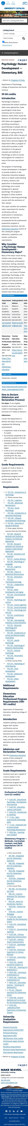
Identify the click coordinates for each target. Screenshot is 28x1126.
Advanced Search (7, 45)
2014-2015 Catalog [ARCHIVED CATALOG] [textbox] (15, 21)
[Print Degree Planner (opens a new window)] (18, 60)
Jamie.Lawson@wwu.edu (9, 1083)
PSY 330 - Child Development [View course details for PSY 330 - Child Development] (11, 670)
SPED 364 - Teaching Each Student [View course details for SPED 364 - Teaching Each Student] (15, 833)
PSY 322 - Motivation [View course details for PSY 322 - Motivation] (14, 577)
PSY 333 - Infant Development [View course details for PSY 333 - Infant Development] (12, 680)
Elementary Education (10, 229)
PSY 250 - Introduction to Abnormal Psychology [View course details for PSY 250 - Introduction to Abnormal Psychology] (15, 514)
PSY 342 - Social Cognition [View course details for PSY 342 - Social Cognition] (17, 605)
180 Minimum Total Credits (13, 1038)
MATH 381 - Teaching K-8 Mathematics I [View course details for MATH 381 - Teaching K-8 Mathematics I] (17, 968)
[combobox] (14, 21)
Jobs (6, 1118)
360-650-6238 (5, 1080)
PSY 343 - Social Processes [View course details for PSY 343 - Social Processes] (16, 607)
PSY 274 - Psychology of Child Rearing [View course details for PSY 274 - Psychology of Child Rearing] (14, 665)
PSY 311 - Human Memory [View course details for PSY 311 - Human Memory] (16, 559)
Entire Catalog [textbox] (9, 34)
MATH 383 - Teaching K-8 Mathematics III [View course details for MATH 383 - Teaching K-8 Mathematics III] (16, 978)
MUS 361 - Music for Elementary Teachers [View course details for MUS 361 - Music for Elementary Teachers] (15, 902)
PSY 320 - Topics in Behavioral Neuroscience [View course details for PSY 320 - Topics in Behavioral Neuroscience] (14, 573)
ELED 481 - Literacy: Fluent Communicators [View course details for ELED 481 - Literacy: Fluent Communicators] (15, 940)
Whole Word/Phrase (11, 42)
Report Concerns (13, 1118)
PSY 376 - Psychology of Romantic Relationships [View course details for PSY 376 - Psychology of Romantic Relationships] (14, 646)
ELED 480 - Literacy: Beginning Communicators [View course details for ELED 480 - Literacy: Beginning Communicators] (17, 935)
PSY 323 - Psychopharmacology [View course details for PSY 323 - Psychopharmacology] (13, 580)
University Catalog (14, 8)
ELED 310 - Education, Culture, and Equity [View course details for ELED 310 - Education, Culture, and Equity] (16, 808)
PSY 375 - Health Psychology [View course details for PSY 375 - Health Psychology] (12, 641)
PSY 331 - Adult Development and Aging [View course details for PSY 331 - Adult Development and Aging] (14, 591)
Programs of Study (18, 80)
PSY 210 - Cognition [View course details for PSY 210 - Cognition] (15, 500)
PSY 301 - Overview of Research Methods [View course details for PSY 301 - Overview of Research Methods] (14, 524)
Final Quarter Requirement (13, 1052)
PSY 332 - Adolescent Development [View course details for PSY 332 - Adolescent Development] (13, 675)
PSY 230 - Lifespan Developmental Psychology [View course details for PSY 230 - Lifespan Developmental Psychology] (15, 519)
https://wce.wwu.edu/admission (17, 353)
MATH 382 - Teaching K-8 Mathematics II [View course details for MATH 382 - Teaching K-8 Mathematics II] (17, 973)
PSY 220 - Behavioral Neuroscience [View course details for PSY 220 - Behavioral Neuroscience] (14, 504)
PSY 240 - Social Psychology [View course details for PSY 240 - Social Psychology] (12, 509)
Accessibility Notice (14, 1121)
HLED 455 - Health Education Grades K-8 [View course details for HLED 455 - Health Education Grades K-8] (15, 963)
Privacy (22, 1118)
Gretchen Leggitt (17, 1090)
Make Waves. (11, 1069)
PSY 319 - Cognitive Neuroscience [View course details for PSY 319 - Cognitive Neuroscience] (13, 568)
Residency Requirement (12, 1047)
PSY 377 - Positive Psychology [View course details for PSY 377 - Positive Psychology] (12, 651)
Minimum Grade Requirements (14, 1050)
